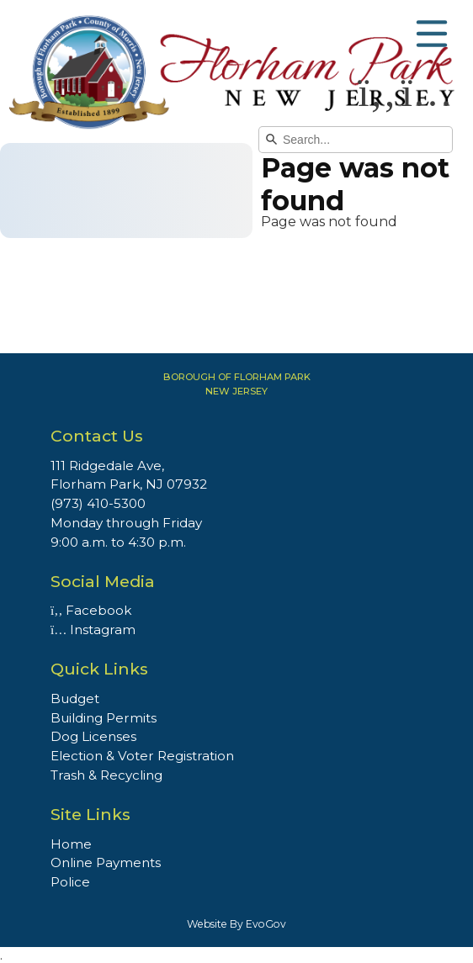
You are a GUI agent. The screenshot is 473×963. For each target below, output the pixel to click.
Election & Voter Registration (142, 756)
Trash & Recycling (106, 775)
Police (70, 882)
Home (71, 844)
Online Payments (105, 862)
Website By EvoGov (236, 924)
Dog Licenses (93, 736)
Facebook (90, 610)
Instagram (93, 630)
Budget (74, 698)
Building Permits (103, 718)
